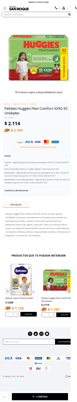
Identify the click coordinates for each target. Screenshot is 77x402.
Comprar (41, 396)
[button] (72, 14)
